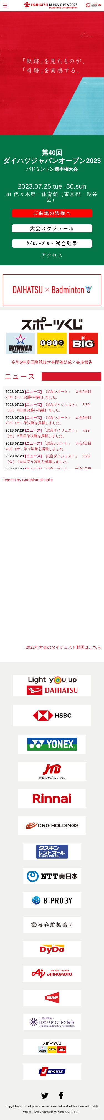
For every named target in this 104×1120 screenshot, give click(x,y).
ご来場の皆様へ (52, 213)
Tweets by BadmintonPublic (28, 480)
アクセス (52, 255)
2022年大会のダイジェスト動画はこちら (63, 647)
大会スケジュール (52, 228)
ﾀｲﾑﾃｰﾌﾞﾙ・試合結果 (52, 243)
